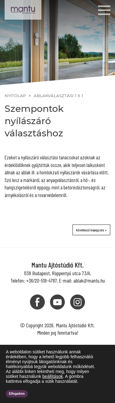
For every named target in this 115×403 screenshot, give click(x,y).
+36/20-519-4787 (41, 280)
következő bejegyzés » (91, 230)
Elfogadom (17, 393)
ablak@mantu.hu (89, 280)
